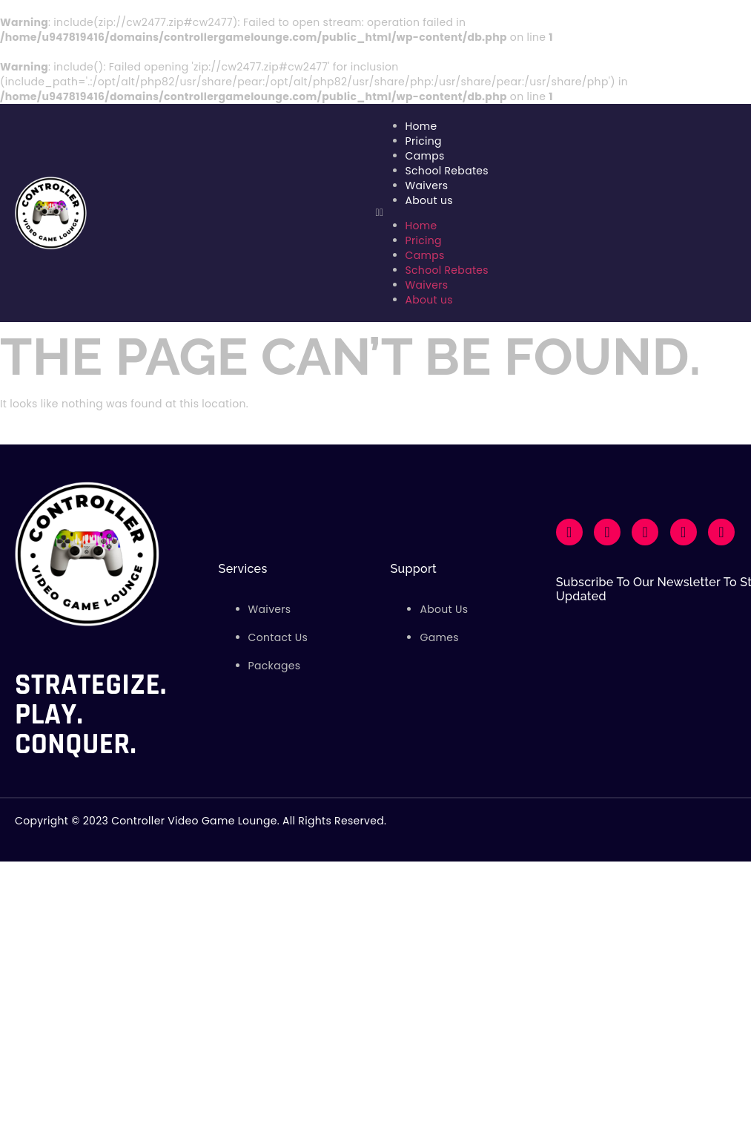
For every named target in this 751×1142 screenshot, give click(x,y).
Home (421, 126)
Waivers (427, 185)
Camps (425, 155)
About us (429, 200)
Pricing (424, 141)
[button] (556, 213)
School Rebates (447, 170)
